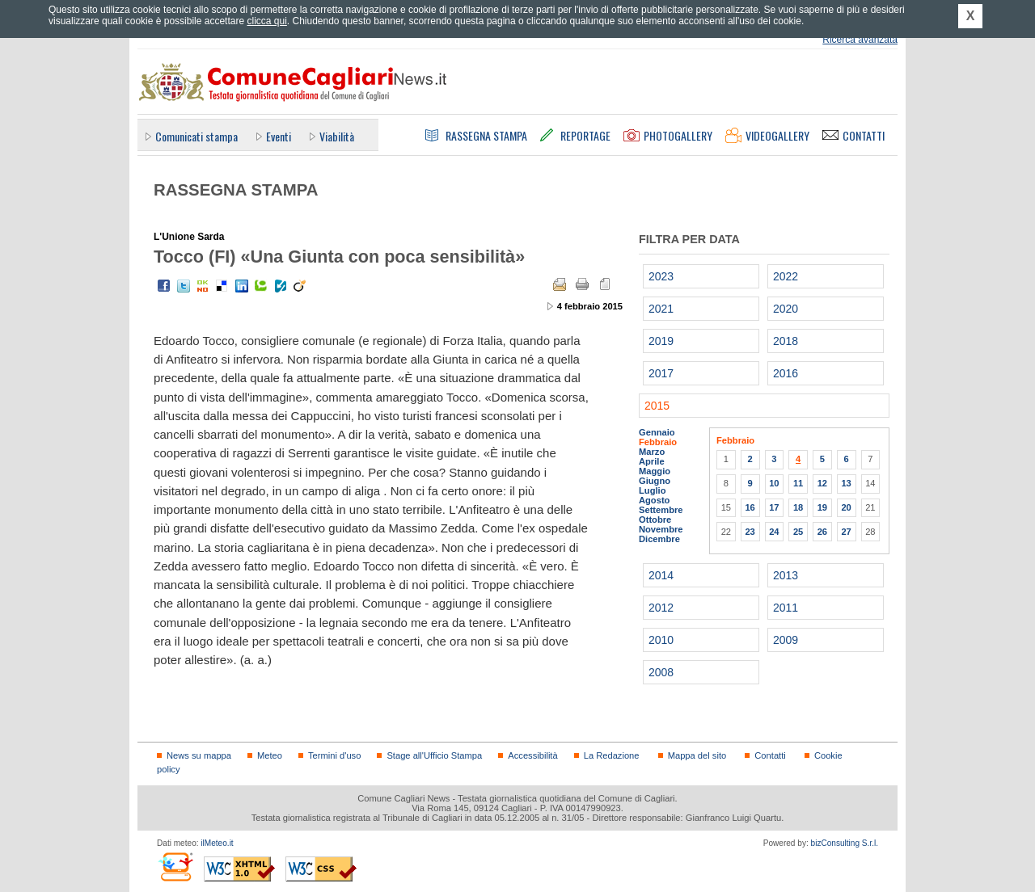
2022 (785, 276)
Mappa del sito (697, 755)
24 (774, 531)
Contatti (769, 755)
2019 (661, 340)
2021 (661, 308)
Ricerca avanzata (860, 39)
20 (846, 507)
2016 (785, 373)
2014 (661, 575)
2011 (785, 607)
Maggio (654, 471)
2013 (785, 575)
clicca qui (266, 21)
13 (846, 483)
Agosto (654, 500)
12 (822, 483)
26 (822, 531)
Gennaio (657, 432)
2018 (785, 340)
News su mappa (199, 755)
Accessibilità (532, 755)
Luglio (652, 490)
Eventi (278, 136)
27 (846, 531)
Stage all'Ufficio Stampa (434, 755)
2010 (661, 639)
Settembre (661, 510)
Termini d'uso (334, 755)
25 (798, 531)
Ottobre (655, 519)
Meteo (269, 755)
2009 (785, 639)
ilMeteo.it (217, 843)
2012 (661, 607)
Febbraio (658, 442)
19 (822, 507)
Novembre (661, 529)
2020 (785, 308)
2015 (657, 405)
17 (774, 507)
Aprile (652, 461)
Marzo (652, 452)
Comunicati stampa (196, 136)
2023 (661, 276)
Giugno (654, 481)
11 (798, 483)
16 (749, 507)
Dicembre (659, 539)
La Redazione (612, 755)
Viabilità (336, 136)
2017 (661, 373)
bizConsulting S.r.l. (844, 843)
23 (749, 531)
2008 (661, 672)
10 (774, 483)
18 (798, 507)
